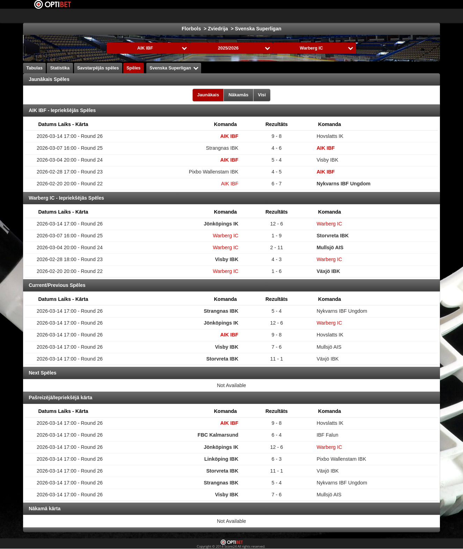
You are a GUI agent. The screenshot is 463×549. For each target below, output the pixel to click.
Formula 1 (231, 16)
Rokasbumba (268, 16)
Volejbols (303, 16)
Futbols (139, 16)
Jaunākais (208, 94)
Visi (262, 94)
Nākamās (238, 94)
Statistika (60, 68)
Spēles (133, 68)
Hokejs (166, 16)
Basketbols (197, 16)
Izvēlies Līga (97, 16)
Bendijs (362, 16)
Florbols (333, 16)
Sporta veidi (395, 16)
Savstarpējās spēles (98, 68)
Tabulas (35, 68)
